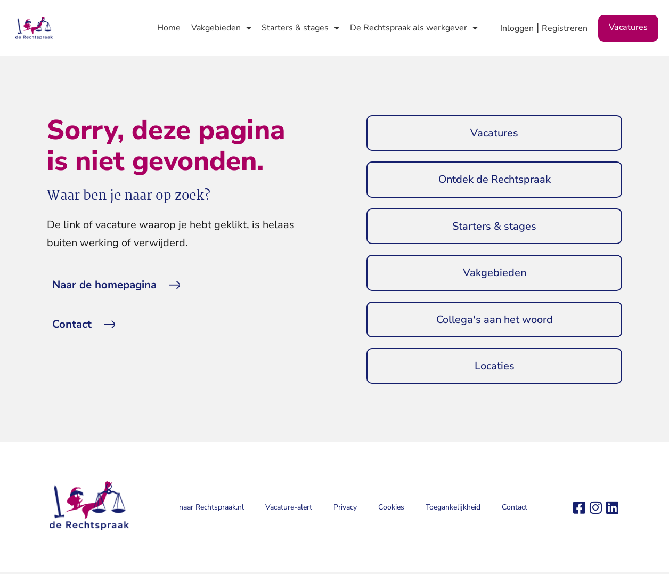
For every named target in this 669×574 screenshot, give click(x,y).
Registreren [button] (565, 28)
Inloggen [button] (517, 28)
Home (169, 28)
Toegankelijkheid (453, 509)
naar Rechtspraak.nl (211, 509)
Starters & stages (300, 27)
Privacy (345, 509)
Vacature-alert (288, 509)
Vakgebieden (221, 27)
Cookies (391, 509)
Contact (514, 509)
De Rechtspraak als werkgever (414, 27)
